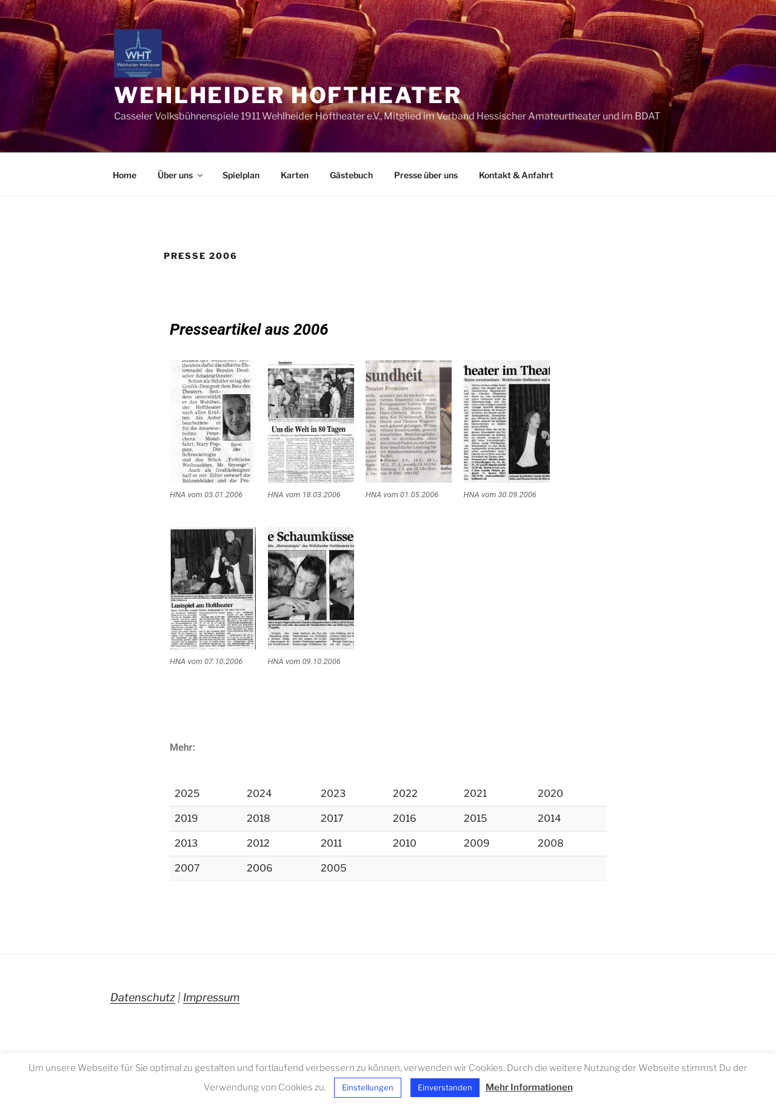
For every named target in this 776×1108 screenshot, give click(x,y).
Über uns (181, 175)
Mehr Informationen (529, 1087)
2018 (258, 818)
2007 (187, 868)
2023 (333, 793)
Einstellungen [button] (367, 1087)
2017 (332, 818)
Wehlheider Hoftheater (287, 95)
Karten (295, 175)
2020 (550, 793)
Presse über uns (426, 175)
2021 (475, 793)
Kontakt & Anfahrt (516, 175)
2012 (258, 843)
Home (124, 175)
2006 (260, 868)
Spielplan (240, 175)
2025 (187, 793)
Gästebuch (351, 175)
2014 (549, 818)
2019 (186, 818)
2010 (404, 843)
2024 (259, 793)
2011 (331, 843)
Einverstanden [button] (445, 1087)
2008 (551, 843)
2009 (477, 843)
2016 (404, 818)
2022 (405, 793)
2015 (475, 818)
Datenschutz (142, 997)
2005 (333, 868)
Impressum (211, 997)
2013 (186, 843)
